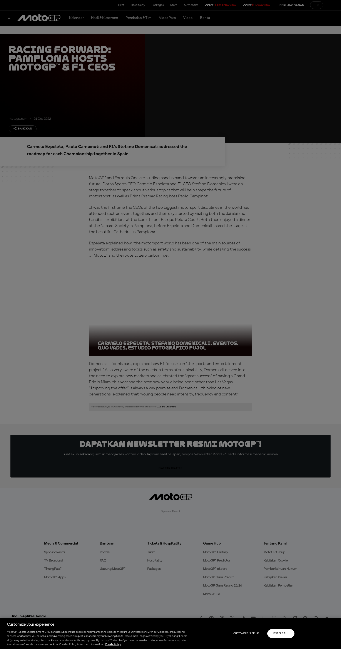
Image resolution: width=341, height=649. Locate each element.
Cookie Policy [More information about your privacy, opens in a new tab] (113, 644)
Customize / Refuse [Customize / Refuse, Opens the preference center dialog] (246, 633)
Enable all (280, 633)
